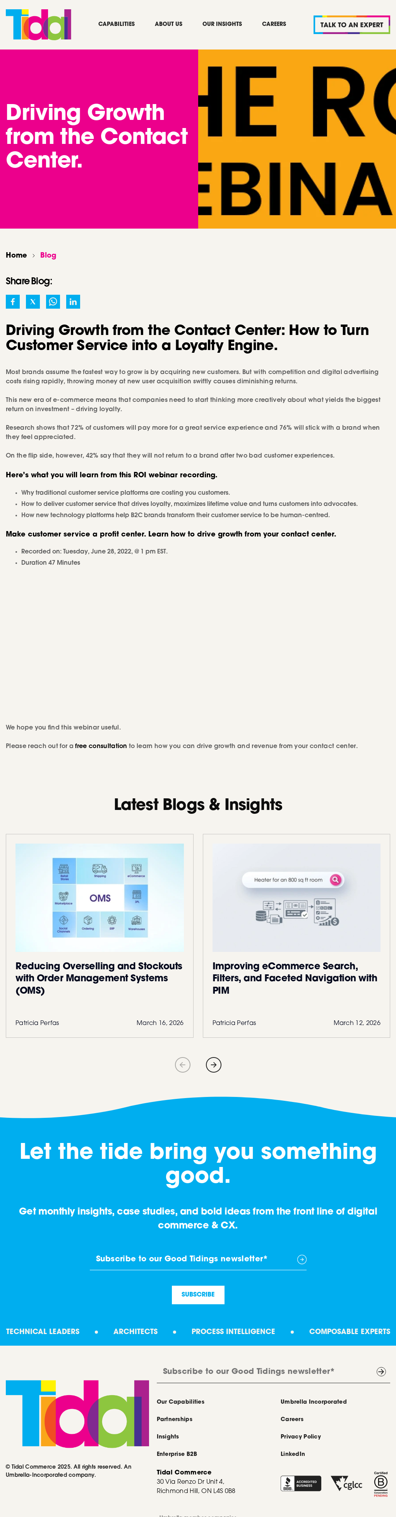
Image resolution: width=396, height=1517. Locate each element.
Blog (48, 256)
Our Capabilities (180, 1402)
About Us (168, 24)
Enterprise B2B (177, 1454)
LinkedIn (293, 1454)
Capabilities (116, 24)
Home (16, 256)
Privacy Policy (301, 1437)
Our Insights (222, 24)
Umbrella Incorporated (314, 1402)
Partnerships (174, 1420)
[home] (38, 24)
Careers (274, 24)
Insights (168, 1437)
